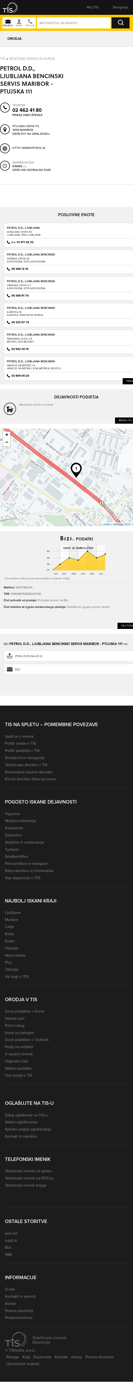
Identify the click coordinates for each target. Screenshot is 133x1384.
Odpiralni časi (16, 1061)
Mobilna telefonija (20, 821)
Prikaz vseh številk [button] (27, 115)
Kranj (9, 934)
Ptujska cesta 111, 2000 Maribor (26, 128)
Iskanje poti (15, 1018)
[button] (13, 7)
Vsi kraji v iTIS (17, 976)
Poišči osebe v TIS (20, 743)
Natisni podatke (18, 1068)
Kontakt (61, 1357)
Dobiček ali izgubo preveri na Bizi (88, 607)
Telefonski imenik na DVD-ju (29, 1178)
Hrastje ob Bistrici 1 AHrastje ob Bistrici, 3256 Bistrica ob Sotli (34, 367)
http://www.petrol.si (28, 148)
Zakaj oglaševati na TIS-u (26, 1115)
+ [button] (6, 435)
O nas (10, 1289)
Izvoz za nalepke (19, 1033)
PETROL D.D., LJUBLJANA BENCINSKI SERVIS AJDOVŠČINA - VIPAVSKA (31, 283)
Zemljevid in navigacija (24, 758)
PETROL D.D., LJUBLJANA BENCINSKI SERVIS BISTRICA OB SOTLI (31, 363)
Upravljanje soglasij (22, 1363)
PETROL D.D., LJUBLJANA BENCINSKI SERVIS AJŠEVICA (31, 309)
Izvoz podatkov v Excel (24, 1011)
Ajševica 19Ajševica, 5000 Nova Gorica (25, 313)
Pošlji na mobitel (19, 1047)
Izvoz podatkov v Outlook (27, 1039)
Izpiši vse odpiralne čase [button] (31, 170)
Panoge (12, 1357)
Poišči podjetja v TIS (22, 750)
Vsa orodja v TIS (18, 1075)
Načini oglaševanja (21, 1122)
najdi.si (11, 1240)
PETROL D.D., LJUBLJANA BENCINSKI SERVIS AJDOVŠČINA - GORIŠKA (31, 256)
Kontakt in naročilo (21, 1136)
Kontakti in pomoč (20, 1296)
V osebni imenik (19, 1054)
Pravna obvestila (19, 1311)
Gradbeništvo (16, 856)
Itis (2, 58)
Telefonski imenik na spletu (28, 1171)
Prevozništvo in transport (26, 863)
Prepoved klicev (19, 1317)
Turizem (12, 849)
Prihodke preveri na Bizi (53, 600)
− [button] (6, 442)
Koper (10, 941)
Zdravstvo (13, 835)
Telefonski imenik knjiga (25, 1185)
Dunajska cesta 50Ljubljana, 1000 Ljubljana (24, 233)
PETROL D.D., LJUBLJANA (23, 228)
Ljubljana (12, 912)
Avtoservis (14, 828)
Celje (9, 926)
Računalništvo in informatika (29, 871)
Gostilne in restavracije (24, 842)
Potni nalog (14, 1025)
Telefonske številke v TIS (26, 765)
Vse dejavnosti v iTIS (22, 878)
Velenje (11, 948)
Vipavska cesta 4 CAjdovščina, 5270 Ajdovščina (26, 286)
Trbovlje (12, 969)
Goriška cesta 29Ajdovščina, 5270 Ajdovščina (26, 260)
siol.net (11, 1233)
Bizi (8, 1247)
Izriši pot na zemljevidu (31, 134)
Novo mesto (15, 955)
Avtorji (10, 1303)
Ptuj (8, 962)
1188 (8, 1254)
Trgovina (12, 814)
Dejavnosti (42, 1357)
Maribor (11, 920)
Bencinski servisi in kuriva (32, 58)
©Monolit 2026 (121, 524)
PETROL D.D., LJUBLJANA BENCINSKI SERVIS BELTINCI (31, 336)
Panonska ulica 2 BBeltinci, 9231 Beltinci (20, 340)
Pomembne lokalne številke (28, 772)
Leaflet (106, 524)
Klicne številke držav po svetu (30, 779)
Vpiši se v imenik (19, 736)
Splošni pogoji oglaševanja (28, 1129)
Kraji (26, 1357)
